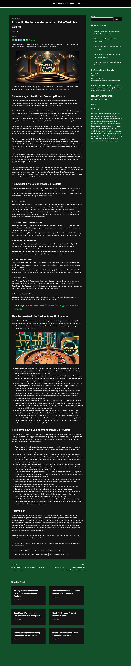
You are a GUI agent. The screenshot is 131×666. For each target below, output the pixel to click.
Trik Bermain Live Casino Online (58, 554)
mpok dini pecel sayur (103, 121)
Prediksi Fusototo (97, 78)
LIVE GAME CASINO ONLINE (21, 554)
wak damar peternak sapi (106, 123)
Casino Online (47, 196)
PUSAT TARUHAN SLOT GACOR (58, 89)
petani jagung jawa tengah (110, 131)
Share (33, 40)
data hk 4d (94, 76)
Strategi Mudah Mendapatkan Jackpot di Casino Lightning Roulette (26, 593)
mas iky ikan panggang (105, 119)
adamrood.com (19, 546)
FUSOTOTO (95, 73)
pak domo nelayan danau (109, 141)
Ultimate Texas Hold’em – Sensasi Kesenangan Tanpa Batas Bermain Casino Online (67, 567)
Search (93, 16)
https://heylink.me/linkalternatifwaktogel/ (105, 81)
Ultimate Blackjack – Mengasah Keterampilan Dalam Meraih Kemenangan (27, 567)
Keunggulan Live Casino (56, 550)
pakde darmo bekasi (110, 133)
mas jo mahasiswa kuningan (101, 138)
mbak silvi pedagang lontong (112, 136)
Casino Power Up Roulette (20, 550)
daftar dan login (106, 85)
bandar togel (95, 109)
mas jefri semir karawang (100, 114)
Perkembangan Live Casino (39, 554)
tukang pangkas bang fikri (104, 128)
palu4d (93, 104)
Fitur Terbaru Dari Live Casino (38, 550)
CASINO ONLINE (16, 18)
